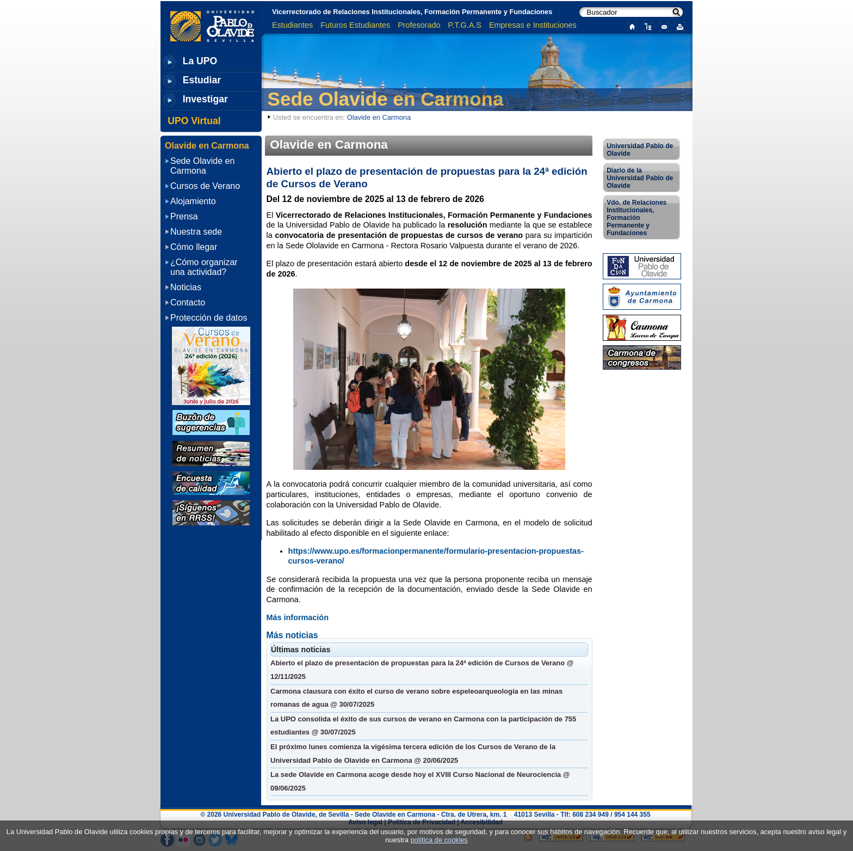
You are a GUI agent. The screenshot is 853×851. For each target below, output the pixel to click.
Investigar (205, 99)
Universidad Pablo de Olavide (640, 149)
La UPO (200, 61)
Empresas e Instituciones (533, 25)
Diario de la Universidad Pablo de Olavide (640, 178)
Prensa (184, 216)
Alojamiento (193, 201)
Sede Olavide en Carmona (386, 98)
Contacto (187, 302)
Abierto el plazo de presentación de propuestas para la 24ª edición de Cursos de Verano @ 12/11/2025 (421, 670)
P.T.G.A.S (464, 25)
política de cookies (438, 840)
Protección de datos (208, 317)
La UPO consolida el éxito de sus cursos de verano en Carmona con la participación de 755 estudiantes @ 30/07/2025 (423, 726)
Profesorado (419, 25)
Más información (298, 617)
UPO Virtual (194, 120)
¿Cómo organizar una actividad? (204, 267)
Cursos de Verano (205, 186)
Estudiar (202, 80)
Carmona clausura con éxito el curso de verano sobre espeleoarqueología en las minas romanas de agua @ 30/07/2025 (416, 698)
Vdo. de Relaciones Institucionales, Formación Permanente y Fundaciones (636, 218)
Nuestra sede (196, 231)
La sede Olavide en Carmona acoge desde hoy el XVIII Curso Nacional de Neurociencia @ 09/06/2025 (420, 781)
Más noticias (292, 635)
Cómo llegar (193, 247)
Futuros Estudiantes (355, 25)
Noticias (185, 287)
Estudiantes (292, 25)
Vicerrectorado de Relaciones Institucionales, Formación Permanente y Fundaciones (412, 12)
